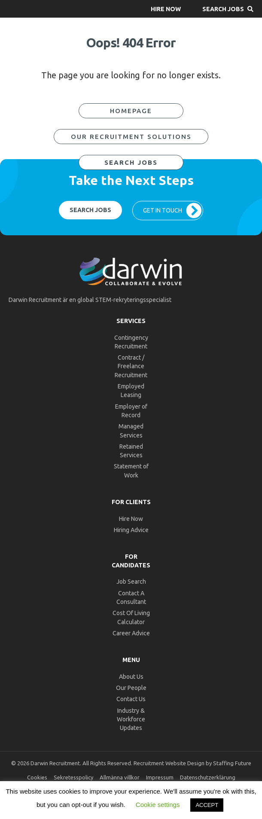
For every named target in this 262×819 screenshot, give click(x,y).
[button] (165, 9)
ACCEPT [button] (206, 805)
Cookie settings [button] (158, 804)
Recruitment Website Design (169, 763)
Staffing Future (232, 763)
